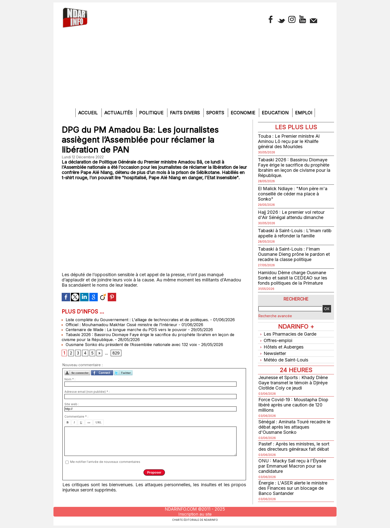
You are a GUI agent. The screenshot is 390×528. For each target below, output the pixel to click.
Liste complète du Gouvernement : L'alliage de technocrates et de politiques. (135, 319)
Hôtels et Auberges (280, 347)
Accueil (88, 112)
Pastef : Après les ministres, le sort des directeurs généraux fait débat (293, 446)
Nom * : (69, 379)
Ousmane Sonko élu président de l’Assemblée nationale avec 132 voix (129, 344)
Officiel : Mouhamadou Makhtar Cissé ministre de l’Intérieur (119, 324)
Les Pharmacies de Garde (287, 334)
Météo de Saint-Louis (283, 359)
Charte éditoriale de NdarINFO (195, 519)
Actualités (119, 112)
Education (276, 112)
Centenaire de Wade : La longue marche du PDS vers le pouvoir (124, 329)
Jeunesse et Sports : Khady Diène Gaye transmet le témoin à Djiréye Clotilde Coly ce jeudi (293, 383)
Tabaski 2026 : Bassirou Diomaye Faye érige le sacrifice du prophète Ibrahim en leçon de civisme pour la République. (294, 167)
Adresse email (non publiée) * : (87, 392)
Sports (215, 112)
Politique (152, 112)
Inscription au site (195, 514)
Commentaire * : (76, 416)
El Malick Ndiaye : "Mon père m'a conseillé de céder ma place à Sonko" (292, 194)
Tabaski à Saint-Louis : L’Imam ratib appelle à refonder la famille (295, 233)
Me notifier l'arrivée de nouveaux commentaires (105, 462)
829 (116, 353)
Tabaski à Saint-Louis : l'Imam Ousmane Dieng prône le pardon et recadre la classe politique (294, 254)
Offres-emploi (275, 340)
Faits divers (185, 112)
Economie (243, 112)
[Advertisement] (195, 71)
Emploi (303, 112)
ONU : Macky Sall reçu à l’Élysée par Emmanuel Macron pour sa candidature (292, 466)
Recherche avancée (275, 316)
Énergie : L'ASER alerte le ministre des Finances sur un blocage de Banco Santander (292, 488)
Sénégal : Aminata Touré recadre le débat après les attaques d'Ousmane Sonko (294, 427)
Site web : (71, 404)
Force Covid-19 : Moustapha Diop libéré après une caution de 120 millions (293, 405)
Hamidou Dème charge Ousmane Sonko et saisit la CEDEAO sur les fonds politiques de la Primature (292, 278)
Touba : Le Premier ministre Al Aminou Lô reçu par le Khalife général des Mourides (289, 141)
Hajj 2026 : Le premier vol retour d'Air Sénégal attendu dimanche (291, 215)
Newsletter (272, 353)
